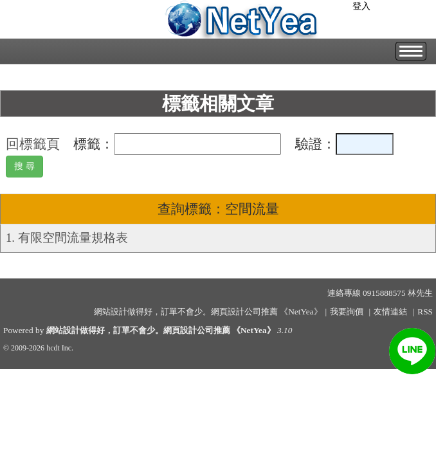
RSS (425, 311)
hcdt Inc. (59, 347)
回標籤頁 (33, 144)
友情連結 (390, 311)
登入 (361, 6)
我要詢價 (346, 311)
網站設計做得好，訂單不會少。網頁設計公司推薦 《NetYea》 (160, 330)
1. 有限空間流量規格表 (67, 237)
